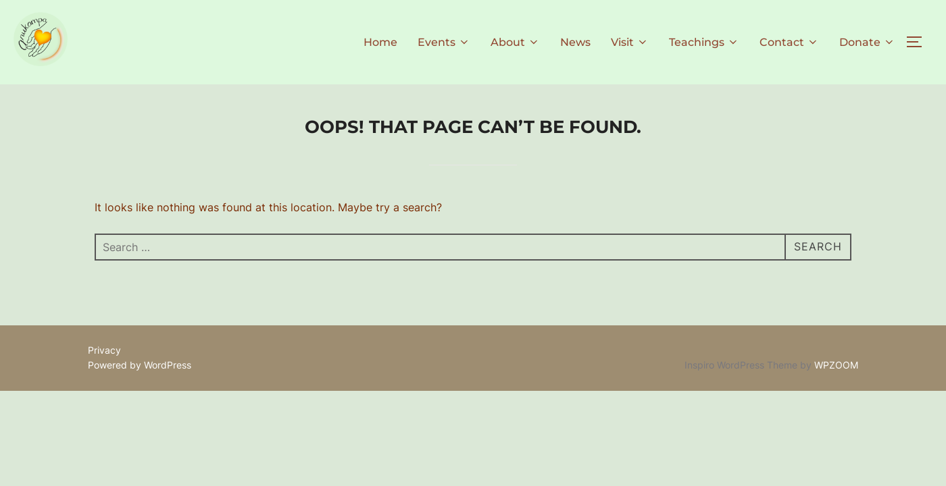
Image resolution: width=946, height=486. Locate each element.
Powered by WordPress (139, 365)
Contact (789, 42)
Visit (630, 42)
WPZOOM (836, 365)
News (575, 42)
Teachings (704, 42)
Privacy (104, 350)
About (515, 42)
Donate (867, 42)
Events (444, 42)
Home (380, 42)
